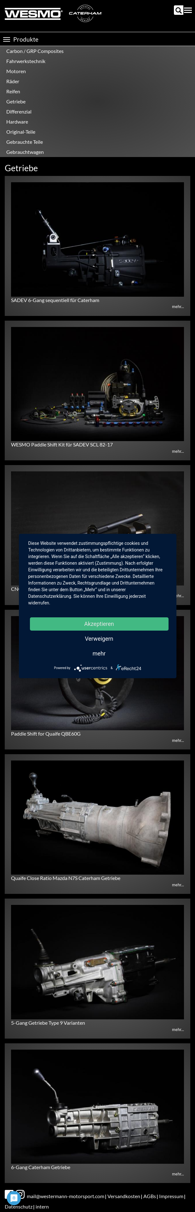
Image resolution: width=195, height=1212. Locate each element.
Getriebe (16, 101)
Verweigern (99, 638)
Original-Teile (20, 132)
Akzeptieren (99, 624)
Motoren (16, 71)
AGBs (149, 1196)
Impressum (171, 1196)
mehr (99, 653)
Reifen (13, 91)
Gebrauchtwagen (25, 152)
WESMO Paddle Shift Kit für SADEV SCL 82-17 (62, 444)
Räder (12, 81)
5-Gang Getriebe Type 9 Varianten (48, 1023)
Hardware (17, 122)
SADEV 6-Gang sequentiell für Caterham (55, 300)
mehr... (178, 306)
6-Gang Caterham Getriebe (40, 1167)
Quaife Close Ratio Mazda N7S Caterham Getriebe (65, 878)
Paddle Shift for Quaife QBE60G (46, 734)
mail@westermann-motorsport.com (65, 1196)
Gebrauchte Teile (24, 142)
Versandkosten (123, 1196)
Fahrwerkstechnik (25, 61)
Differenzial (19, 111)
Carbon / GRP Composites (35, 51)
